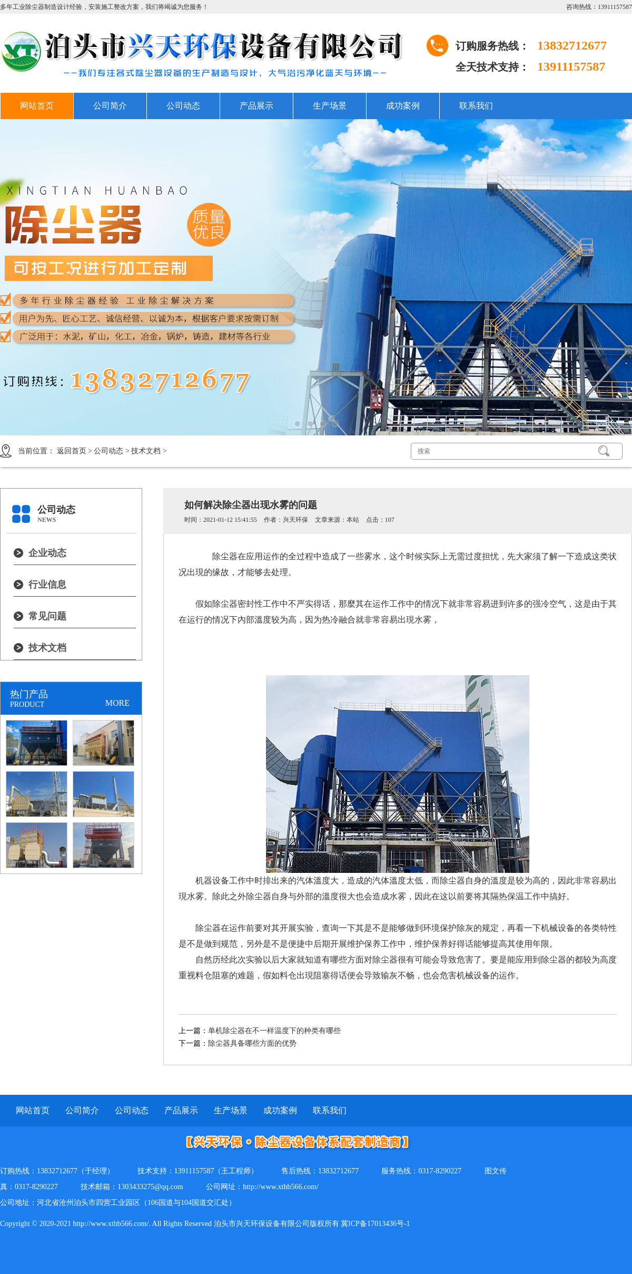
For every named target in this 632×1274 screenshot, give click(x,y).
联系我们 (476, 105)
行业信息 (47, 584)
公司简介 (110, 105)
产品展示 (256, 105)
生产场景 (330, 105)
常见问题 (47, 616)
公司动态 (183, 105)
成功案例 (403, 105)
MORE (117, 702)
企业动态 (47, 553)
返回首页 (71, 451)
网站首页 (37, 105)
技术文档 (146, 451)
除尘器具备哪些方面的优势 (252, 1043)
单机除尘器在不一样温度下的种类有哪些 (274, 1031)
